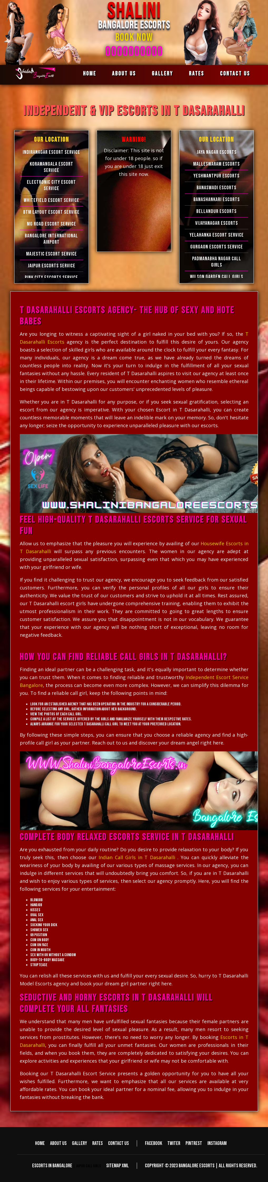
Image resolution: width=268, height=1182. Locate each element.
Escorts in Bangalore (52, 1166)
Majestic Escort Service (51, 254)
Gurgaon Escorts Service (216, 247)
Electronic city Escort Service (51, 185)
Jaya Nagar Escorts (217, 152)
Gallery (162, 73)
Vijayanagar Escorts (216, 223)
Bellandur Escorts (216, 211)
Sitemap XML (117, 1166)
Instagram (217, 1143)
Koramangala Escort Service (51, 167)
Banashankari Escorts (216, 199)
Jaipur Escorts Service (51, 266)
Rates (196, 73)
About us (124, 73)
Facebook (153, 1143)
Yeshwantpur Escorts (216, 176)
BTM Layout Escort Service (51, 212)
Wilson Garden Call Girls (216, 277)
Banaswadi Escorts (216, 188)
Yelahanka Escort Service (216, 235)
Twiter (173, 1143)
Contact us (235, 73)
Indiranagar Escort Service (51, 152)
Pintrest (194, 1143)
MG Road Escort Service (51, 224)
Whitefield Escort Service (51, 200)
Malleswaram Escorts (216, 164)
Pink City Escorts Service (51, 277)
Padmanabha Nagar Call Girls (216, 262)
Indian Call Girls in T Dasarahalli (137, 857)
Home (89, 73)
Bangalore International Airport (51, 239)
